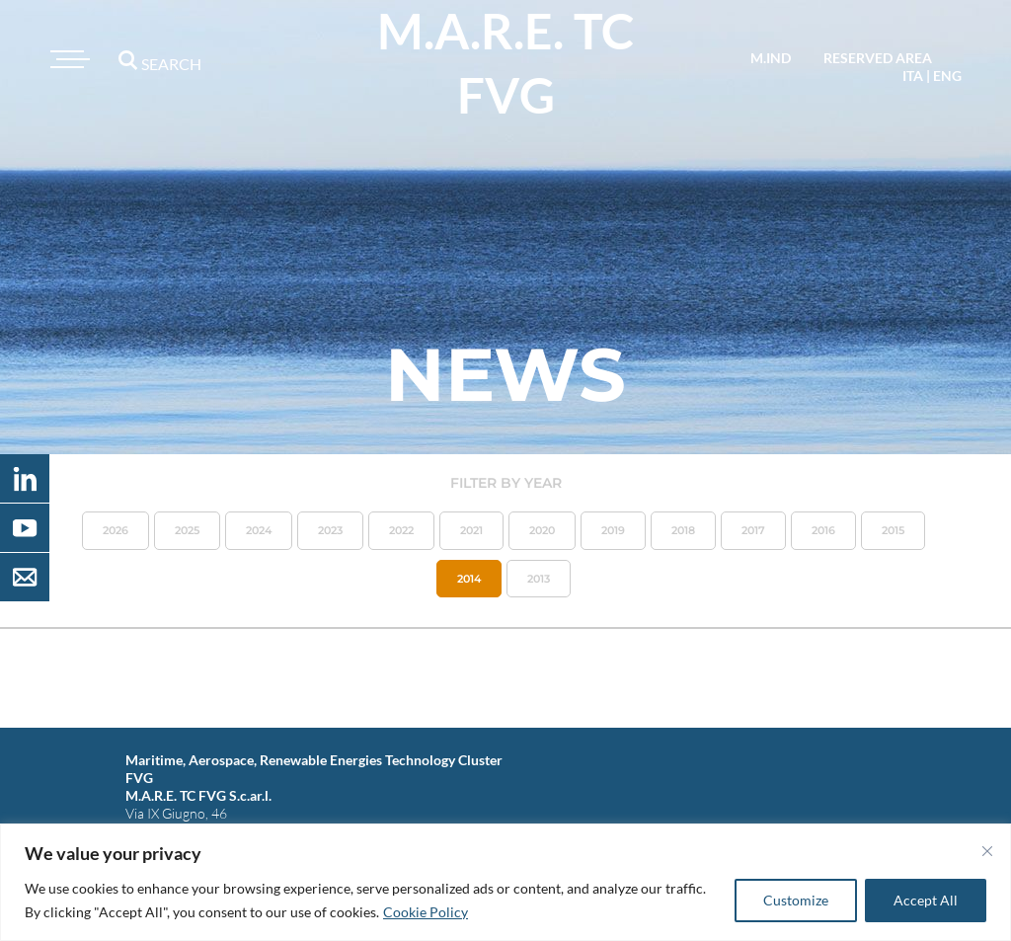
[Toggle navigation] (67, 59)
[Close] (987, 851)
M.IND (770, 57)
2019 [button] (613, 530)
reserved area (877, 57)
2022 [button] (401, 530)
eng (947, 75)
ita (912, 75)
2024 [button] (259, 530)
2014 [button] (469, 579)
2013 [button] (538, 579)
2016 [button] (823, 530)
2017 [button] (753, 530)
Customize (795, 900)
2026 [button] (115, 530)
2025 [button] (187, 530)
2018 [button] (683, 530)
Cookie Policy (425, 911)
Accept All (926, 900)
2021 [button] (471, 530)
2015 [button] (893, 530)
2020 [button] (542, 530)
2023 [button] (330, 530)
